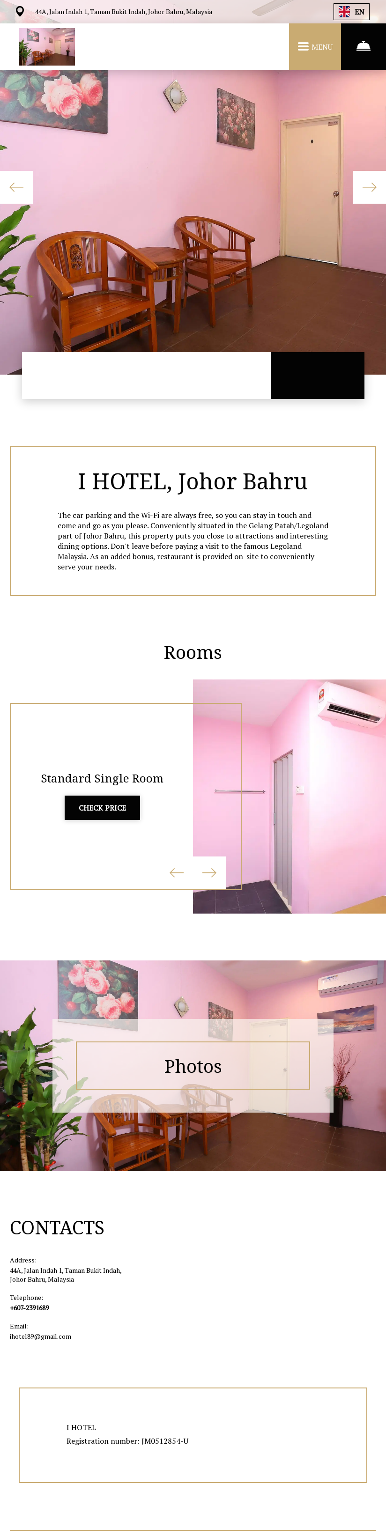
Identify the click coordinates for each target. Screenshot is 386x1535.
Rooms (193, 653)
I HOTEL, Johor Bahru (193, 481)
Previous (16, 187)
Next (369, 187)
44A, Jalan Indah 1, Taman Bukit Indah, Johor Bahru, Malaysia (65, 1277)
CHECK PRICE (102, 810)
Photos (193, 1068)
